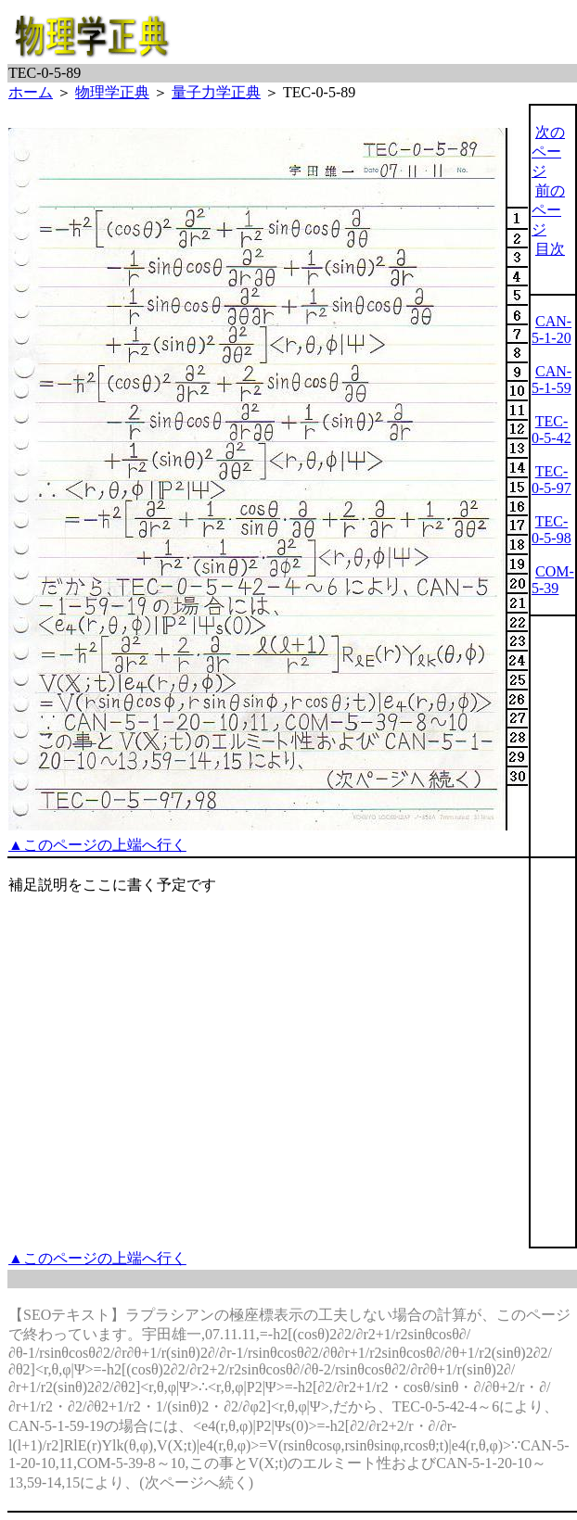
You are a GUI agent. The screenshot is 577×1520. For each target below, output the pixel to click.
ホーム (30, 92)
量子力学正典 (216, 92)
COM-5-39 (553, 580)
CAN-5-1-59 (551, 379)
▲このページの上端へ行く (97, 845)
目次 (550, 249)
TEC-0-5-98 (551, 529)
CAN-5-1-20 (551, 329)
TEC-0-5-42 (551, 429)
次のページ (548, 151)
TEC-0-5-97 (551, 479)
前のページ (548, 210)
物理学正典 (112, 92)
